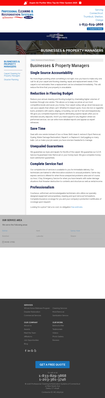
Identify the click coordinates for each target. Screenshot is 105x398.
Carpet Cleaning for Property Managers (12, 74)
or (95, 29)
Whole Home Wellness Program (37, 308)
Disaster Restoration (32, 311)
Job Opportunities (31, 340)
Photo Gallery (58, 336)
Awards (27, 329)
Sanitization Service (60, 315)
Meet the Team (30, 332)
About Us (28, 325)
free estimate (76, 206)
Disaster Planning (11, 79)
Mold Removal (58, 311)
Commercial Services (32, 315)
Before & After (58, 325)
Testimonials (57, 329)
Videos (55, 332)
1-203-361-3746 (52, 379)
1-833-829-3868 (91, 24)
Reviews (55, 340)
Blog (26, 343)
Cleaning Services (59, 308)
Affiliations (28, 336)
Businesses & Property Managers (12, 63)
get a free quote (52, 364)
